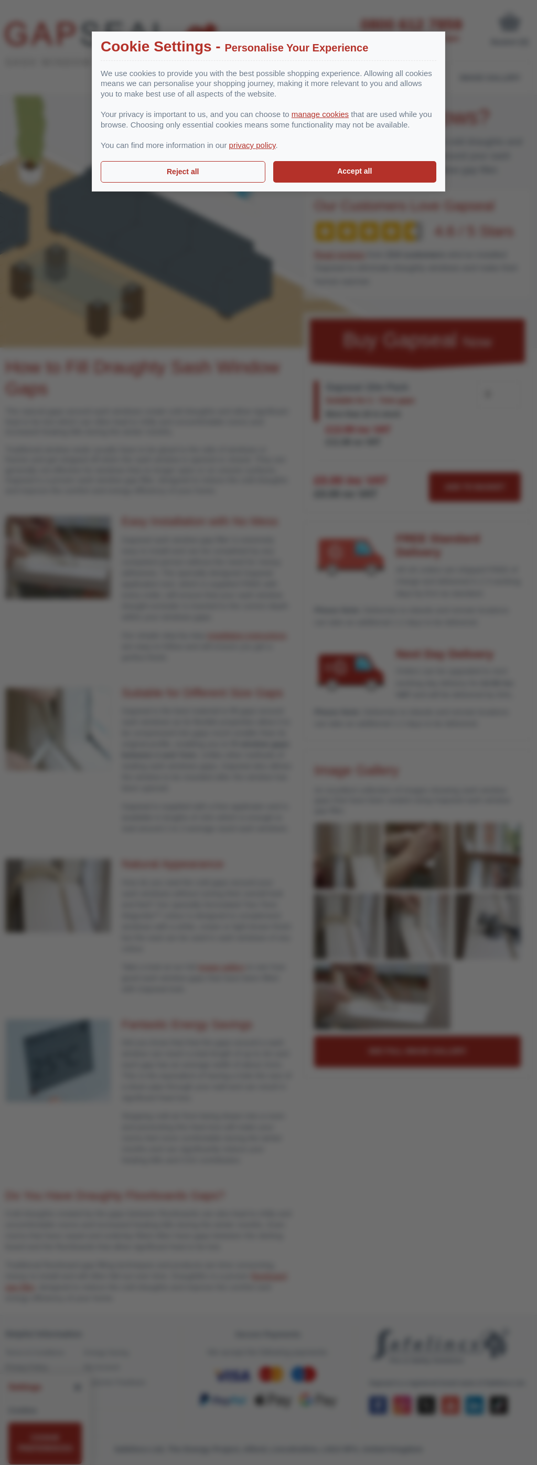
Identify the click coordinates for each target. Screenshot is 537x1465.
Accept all (354, 171)
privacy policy (252, 145)
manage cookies (320, 114)
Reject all (183, 171)
